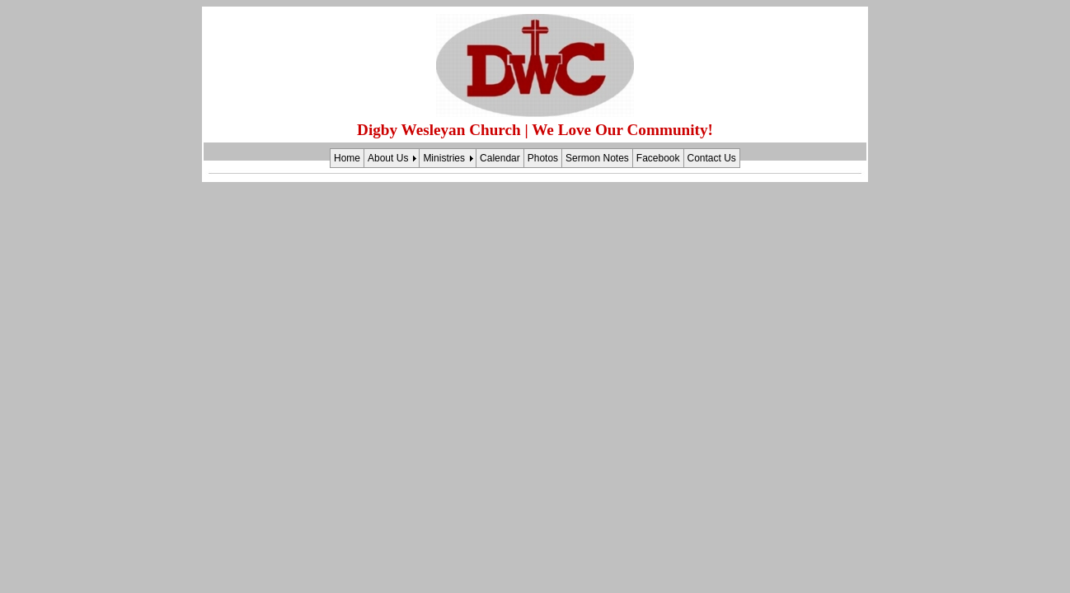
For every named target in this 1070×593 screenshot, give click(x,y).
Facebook (658, 158)
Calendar (500, 158)
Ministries (444, 158)
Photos (543, 158)
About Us (388, 158)
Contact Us (712, 158)
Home (347, 158)
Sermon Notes (597, 158)
